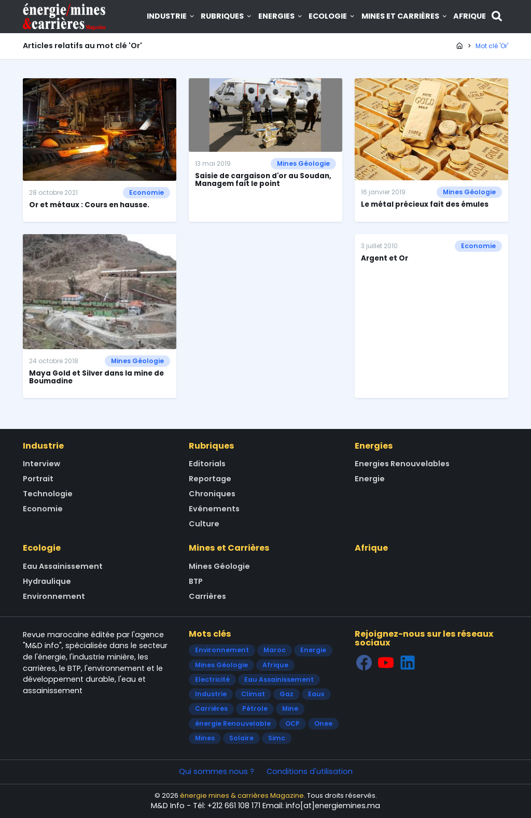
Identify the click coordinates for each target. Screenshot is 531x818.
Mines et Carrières (404, 16)
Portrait (38, 478)
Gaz (287, 694)
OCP (292, 723)
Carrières (207, 596)
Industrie (171, 16)
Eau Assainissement (63, 566)
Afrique (469, 16)
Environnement (54, 596)
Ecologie (332, 16)
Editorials (207, 463)
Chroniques (212, 494)
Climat (253, 694)
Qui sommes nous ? (216, 771)
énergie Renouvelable (233, 723)
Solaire (241, 738)
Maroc (274, 649)
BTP (196, 581)
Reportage (210, 478)
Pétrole (255, 708)
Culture (204, 524)
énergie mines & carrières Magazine (242, 795)
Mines (205, 738)
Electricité (212, 679)
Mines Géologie (303, 163)
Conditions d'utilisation (310, 771)
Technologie (48, 494)
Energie (370, 478)
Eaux (316, 694)
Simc (276, 738)
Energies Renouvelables (402, 463)
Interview (41, 463)
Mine (290, 708)
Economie (146, 192)
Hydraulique (47, 581)
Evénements (214, 509)
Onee (323, 723)
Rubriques (227, 16)
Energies (280, 16)
